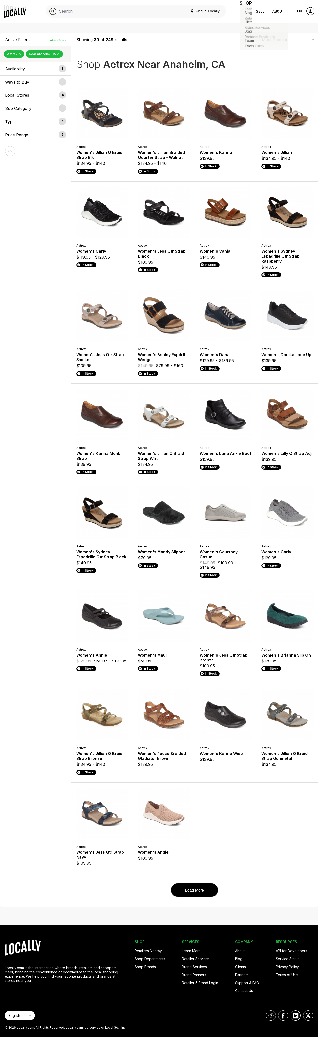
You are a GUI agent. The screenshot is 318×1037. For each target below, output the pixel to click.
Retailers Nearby (148, 951)
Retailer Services (196, 959)
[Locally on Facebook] (283, 1015)
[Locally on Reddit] (271, 1015)
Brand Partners (194, 975)
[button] (35, 68)
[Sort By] (288, 39)
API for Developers (291, 951)
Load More (194, 890)
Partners (242, 975)
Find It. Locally (199, 11)
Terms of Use (287, 975)
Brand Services (194, 967)
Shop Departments (150, 959)
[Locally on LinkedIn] (296, 1015)
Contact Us (244, 991)
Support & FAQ (247, 983)
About (278, 11)
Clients (240, 967)
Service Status (287, 959)
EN (299, 11)
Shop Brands (145, 967)
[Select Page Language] (20, 1015)
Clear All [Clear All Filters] (58, 40)
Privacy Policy (287, 967)
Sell (260, 11)
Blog (238, 959)
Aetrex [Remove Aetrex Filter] (14, 54)
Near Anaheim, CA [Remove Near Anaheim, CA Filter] (44, 54)
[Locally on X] (308, 1015)
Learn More (191, 951)
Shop (243, 11)
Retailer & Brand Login (200, 983)
